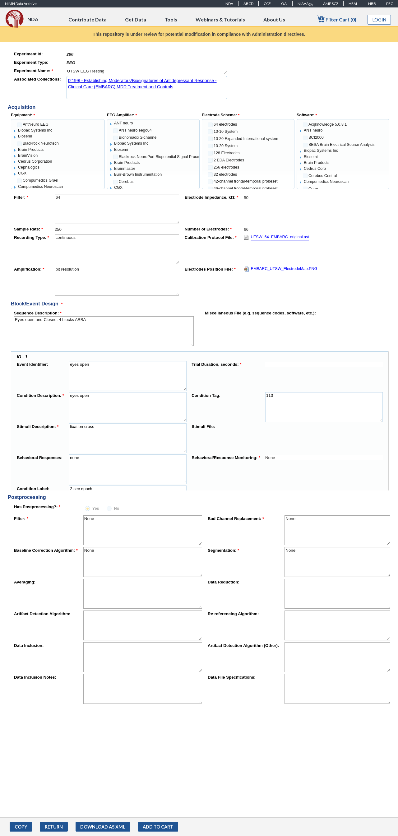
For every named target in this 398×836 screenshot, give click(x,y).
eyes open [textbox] (128, 376)
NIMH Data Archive (21, 3)
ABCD (248, 3)
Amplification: (29, 269)
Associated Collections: (37, 79)
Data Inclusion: (29, 645)
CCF (267, 3)
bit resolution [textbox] (117, 281)
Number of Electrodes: (208, 229)
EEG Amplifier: (122, 115)
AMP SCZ (330, 3)
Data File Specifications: (232, 677)
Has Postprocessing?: (37, 506)
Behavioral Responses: (39, 457)
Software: (307, 115)
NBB (372, 3)
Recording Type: (31, 237)
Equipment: (23, 115)
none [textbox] (128, 469)
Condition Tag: (206, 395)
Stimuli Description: (37, 426)
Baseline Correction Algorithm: (46, 550)
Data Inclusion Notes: (35, 677)
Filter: (21, 197)
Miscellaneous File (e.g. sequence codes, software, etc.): (260, 313)
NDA (229, 3)
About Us (274, 19)
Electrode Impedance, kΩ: (211, 197)
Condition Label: (33, 488)
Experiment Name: (33, 70)
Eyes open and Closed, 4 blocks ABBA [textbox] (104, 331)
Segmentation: (223, 550)
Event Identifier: (32, 364)
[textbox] (147, 54)
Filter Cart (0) (336, 19)
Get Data (135, 19)
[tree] (58, 154)
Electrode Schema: (220, 115)
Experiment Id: (28, 54)
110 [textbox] (324, 407)
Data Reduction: (223, 582)
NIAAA (305, 3)
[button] (21, 827)
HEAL (353, 3)
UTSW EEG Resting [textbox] (147, 71)
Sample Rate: (28, 229)
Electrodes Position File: (210, 269)
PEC (389, 3)
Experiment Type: (31, 62)
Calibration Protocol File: (211, 237)
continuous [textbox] (117, 249)
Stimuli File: (203, 426)
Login (379, 19)
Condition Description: (40, 395)
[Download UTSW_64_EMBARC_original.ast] (276, 238)
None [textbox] (142, 530)
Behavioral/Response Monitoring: (226, 457)
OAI (284, 3)
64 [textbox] (117, 209)
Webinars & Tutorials (220, 19)
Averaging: (24, 582)
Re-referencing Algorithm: (233, 613)
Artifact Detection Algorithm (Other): (243, 645)
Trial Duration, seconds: (216, 364)
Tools (170, 19)
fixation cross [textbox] (128, 438)
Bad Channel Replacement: (236, 518)
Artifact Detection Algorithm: (42, 613)
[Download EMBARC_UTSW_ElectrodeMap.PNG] (280, 270)
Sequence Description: (38, 313)
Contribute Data (87, 19)
